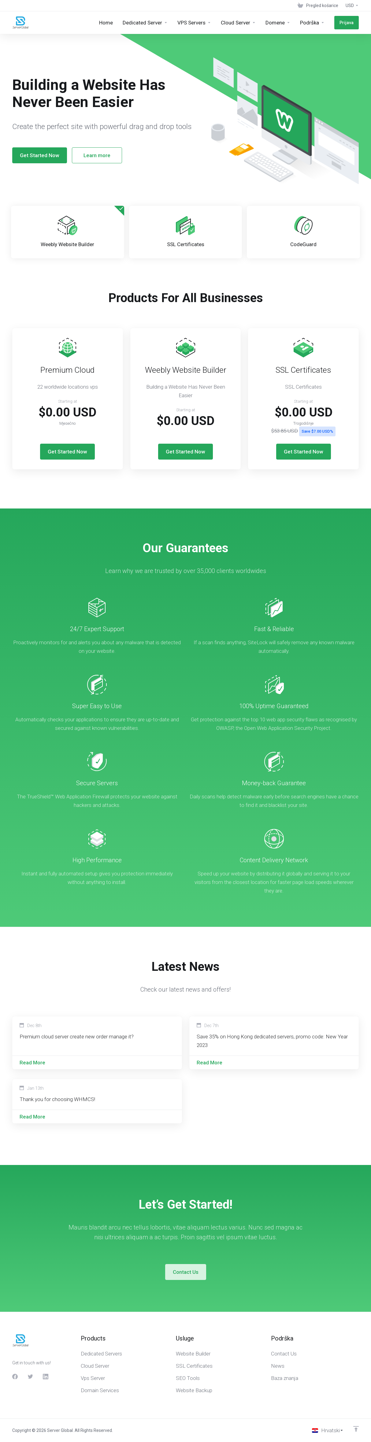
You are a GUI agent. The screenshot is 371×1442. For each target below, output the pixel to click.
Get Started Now (39, 155)
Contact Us (185, 1272)
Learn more (96, 155)
